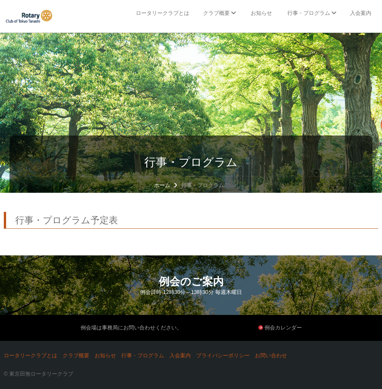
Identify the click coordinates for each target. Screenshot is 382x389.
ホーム (162, 185)
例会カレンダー (283, 327)
